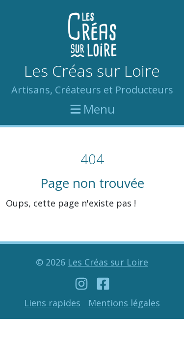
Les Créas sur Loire (92, 70)
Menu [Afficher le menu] (92, 108)
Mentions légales (124, 302)
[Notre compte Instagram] (81, 284)
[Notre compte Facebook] (103, 284)
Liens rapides (52, 302)
